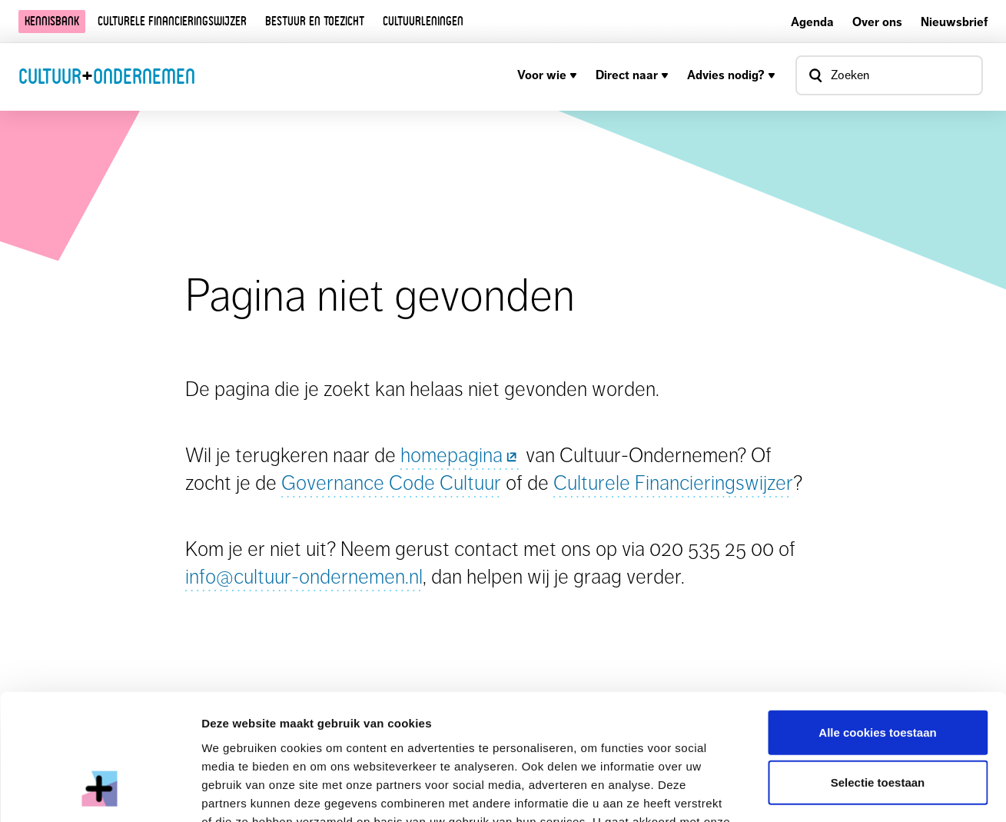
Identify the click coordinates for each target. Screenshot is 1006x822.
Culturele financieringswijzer (172, 21)
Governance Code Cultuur (391, 482)
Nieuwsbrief (954, 22)
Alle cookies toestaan (877, 621)
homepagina (460, 455)
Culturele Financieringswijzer (673, 482)
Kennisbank (52, 21)
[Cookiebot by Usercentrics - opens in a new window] (99, 792)
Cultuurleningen (423, 21)
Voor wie (547, 75)
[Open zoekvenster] (889, 75)
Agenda (812, 22)
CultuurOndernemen (106, 76)
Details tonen (830, 791)
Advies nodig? (731, 75)
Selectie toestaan (878, 672)
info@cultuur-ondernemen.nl (304, 576)
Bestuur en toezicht (314, 21)
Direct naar (632, 75)
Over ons (877, 22)
